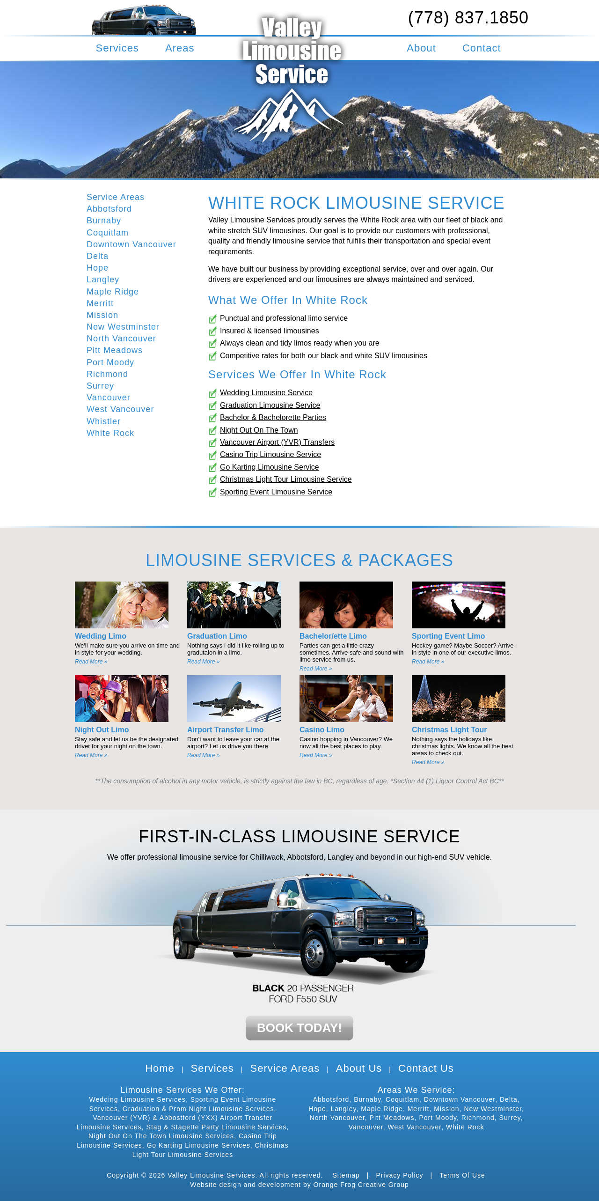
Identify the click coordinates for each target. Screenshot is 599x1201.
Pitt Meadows (115, 350)
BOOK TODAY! (299, 1028)
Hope (98, 268)
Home (160, 1068)
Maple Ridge (113, 291)
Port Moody (110, 362)
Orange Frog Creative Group (361, 1184)
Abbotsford (109, 209)
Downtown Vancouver (131, 244)
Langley (103, 279)
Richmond (107, 374)
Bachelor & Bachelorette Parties (273, 417)
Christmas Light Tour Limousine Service (286, 479)
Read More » (91, 661)
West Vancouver (120, 409)
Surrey (100, 386)
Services (117, 48)
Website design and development (245, 1184)
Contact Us (426, 1068)
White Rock (110, 433)
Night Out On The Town (259, 430)
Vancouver (109, 397)
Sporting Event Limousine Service (276, 492)
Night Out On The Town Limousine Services (161, 1136)
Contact (481, 48)
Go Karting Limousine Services (198, 1145)
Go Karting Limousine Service (269, 467)
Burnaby (104, 220)
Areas (179, 48)
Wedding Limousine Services (137, 1099)
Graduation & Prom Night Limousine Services (198, 1109)
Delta (98, 256)
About (421, 48)
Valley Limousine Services (211, 1175)
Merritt (100, 303)
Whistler (104, 421)
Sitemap (345, 1175)
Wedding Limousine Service (266, 393)
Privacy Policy (399, 1175)
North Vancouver (121, 338)
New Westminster (123, 327)
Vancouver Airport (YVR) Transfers (277, 442)
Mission (102, 315)
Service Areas (116, 197)
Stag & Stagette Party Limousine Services (216, 1127)
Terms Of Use (462, 1175)
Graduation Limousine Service (270, 405)
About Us (359, 1068)
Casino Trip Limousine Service (270, 454)
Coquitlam (108, 232)
